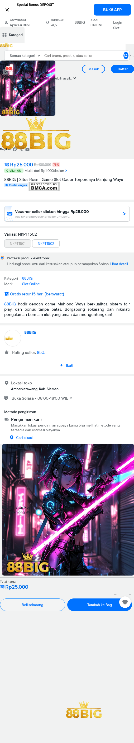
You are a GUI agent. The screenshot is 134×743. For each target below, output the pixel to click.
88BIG (80, 22)
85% (41, 352)
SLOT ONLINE (96, 22)
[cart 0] (5, 72)
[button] (67, 9)
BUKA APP (112, 9)
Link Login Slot (117, 22)
